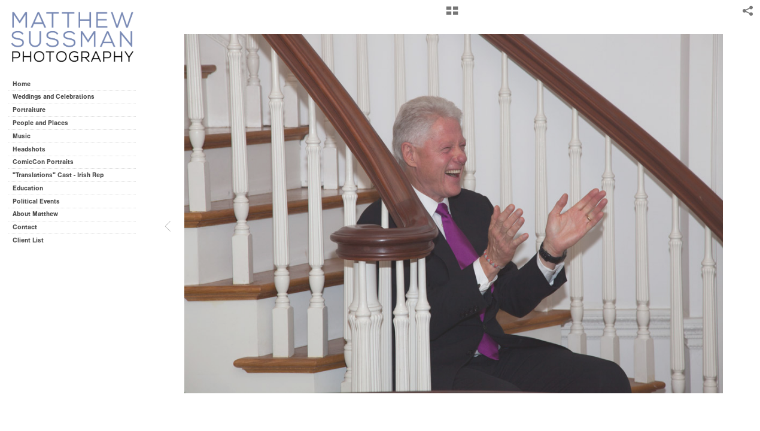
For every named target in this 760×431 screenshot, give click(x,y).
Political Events (36, 201)
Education (28, 188)
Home (22, 84)
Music (22, 136)
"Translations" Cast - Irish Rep (58, 175)
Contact (25, 227)
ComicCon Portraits (43, 162)
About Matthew (35, 214)
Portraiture (29, 110)
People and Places (40, 123)
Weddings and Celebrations (58, 97)
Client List (28, 240)
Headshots (29, 149)
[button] (452, 15)
